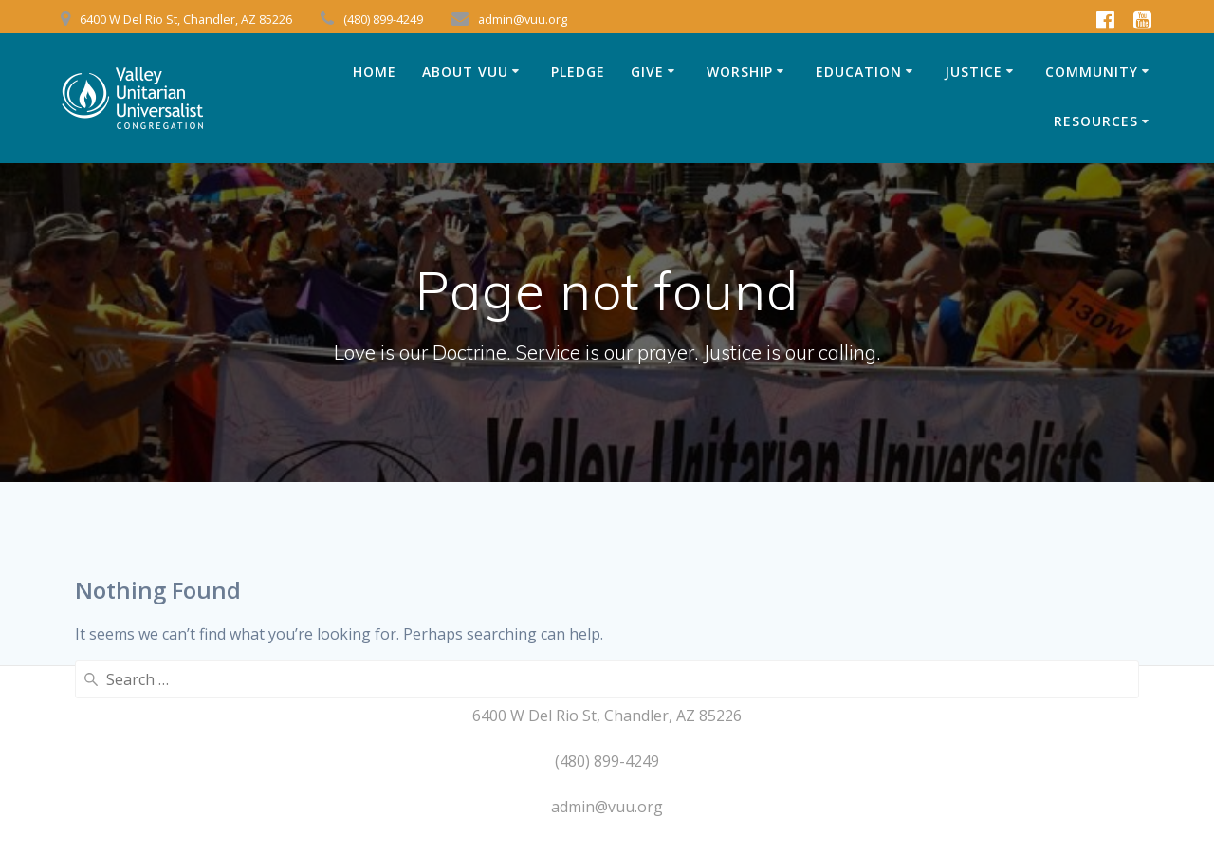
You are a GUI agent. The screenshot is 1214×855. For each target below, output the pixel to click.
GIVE (647, 72)
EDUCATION (859, 72)
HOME (374, 72)
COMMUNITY (1091, 72)
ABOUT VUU (465, 72)
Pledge (578, 72)
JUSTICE (973, 72)
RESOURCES (1096, 121)
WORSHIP (740, 72)
